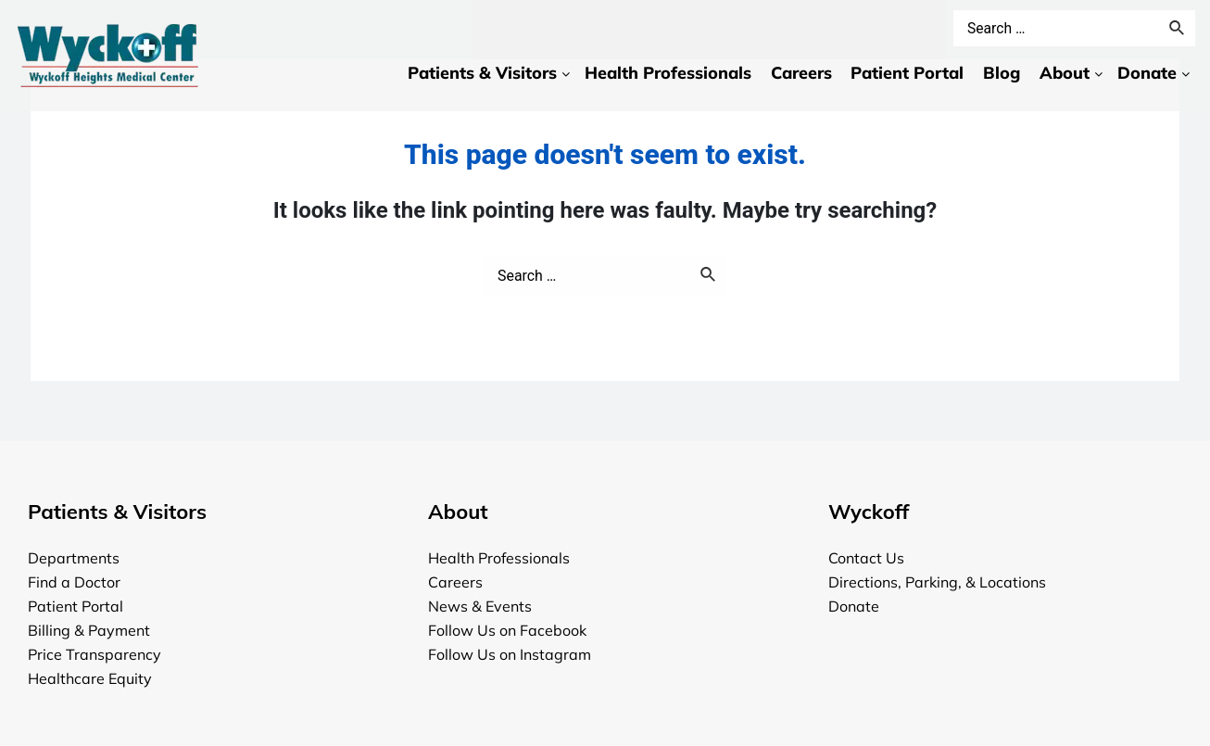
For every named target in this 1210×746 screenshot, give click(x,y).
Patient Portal (75, 606)
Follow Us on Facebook (507, 630)
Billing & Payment (89, 630)
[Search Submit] (708, 276)
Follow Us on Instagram (509, 654)
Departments (74, 558)
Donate (853, 606)
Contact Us (866, 558)
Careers (455, 582)
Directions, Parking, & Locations (937, 582)
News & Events (480, 606)
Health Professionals (499, 558)
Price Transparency (94, 654)
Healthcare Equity (90, 678)
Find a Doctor (74, 582)
